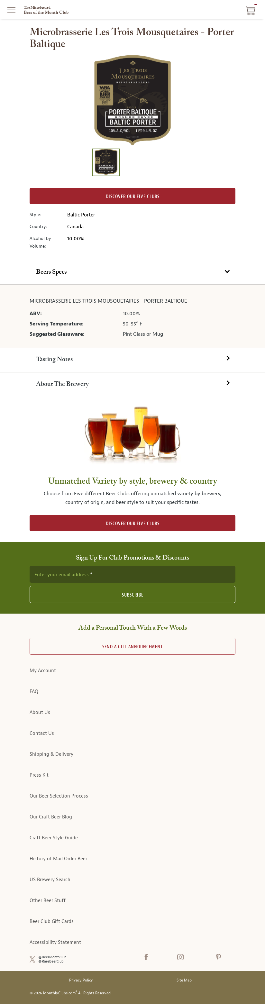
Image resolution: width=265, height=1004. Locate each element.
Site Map (184, 980)
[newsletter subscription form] (132, 574)
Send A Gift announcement (132, 646)
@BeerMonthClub (52, 957)
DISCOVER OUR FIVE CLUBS (133, 523)
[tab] (132, 272)
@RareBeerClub (51, 961)
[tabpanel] (132, 316)
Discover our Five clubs (133, 196)
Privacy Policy (81, 980)
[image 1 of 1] (105, 163)
